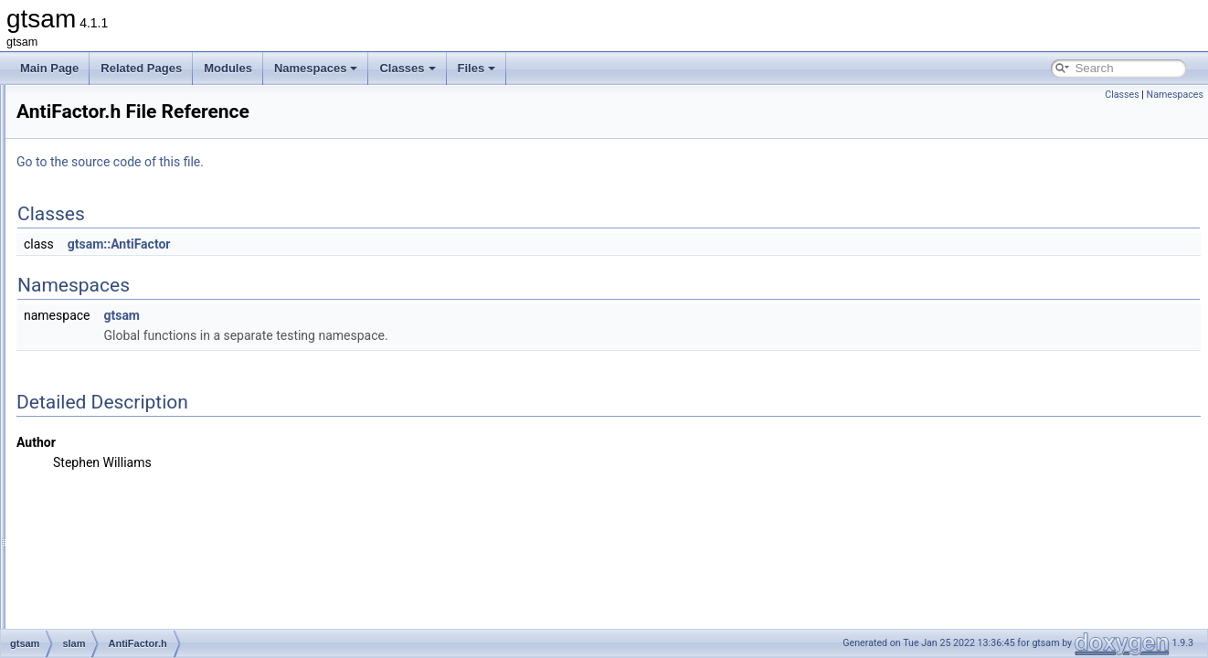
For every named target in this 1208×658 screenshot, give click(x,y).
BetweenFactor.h (131, 425)
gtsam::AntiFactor (347, 244)
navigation (100, 265)
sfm (83, 325)
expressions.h (123, 566)
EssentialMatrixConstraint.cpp (162, 506)
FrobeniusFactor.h (134, 606)
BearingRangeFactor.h (144, 405)
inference (97, 224)
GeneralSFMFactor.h (140, 627)
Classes (407, 68)
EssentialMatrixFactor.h (147, 546)
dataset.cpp (118, 466)
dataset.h (112, 486)
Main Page (49, 68)
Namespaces (316, 68)
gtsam (75, 124)
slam (86, 345)
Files (477, 68)
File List (64, 104)
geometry (98, 204)
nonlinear (97, 285)
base (87, 144)
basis (88, 164)
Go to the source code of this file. (338, 161)
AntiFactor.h (119, 365)
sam (85, 305)
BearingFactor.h (128, 385)
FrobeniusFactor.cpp (139, 586)
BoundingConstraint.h (142, 446)
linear (88, 245)
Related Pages (141, 68)
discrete (94, 184)
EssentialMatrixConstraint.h (156, 526)
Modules (228, 68)
